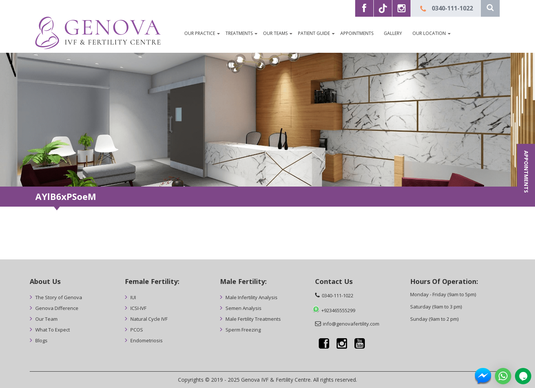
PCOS (136, 329)
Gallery (393, 33)
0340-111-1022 (452, 8)
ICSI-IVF (138, 308)
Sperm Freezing (243, 329)
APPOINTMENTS (526, 172)
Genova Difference (56, 308)
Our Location (429, 33)
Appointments (356, 33)
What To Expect (52, 329)
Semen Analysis (244, 308)
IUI (133, 297)
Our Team (46, 319)
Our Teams (275, 33)
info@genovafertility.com (351, 323)
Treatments (239, 33)
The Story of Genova (58, 297)
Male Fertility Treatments (253, 319)
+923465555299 (338, 310)
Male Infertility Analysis (252, 297)
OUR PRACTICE (199, 33)
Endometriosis (146, 340)
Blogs (41, 340)
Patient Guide (314, 33)
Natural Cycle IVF (149, 319)
